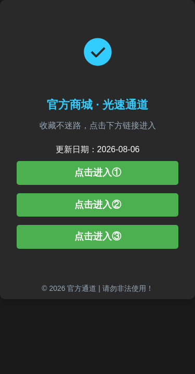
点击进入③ (97, 236)
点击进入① (97, 172)
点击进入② (97, 204)
